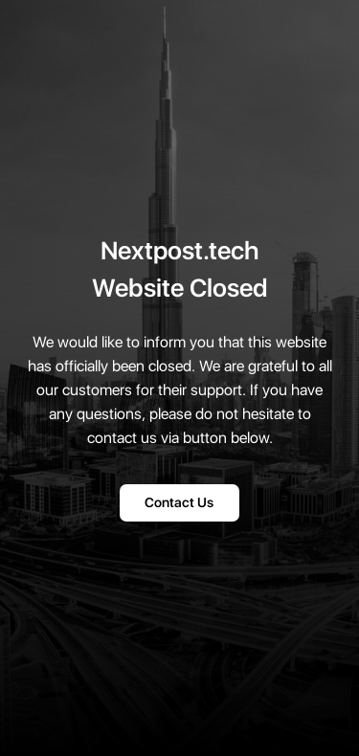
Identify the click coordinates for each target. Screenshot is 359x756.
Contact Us (179, 503)
